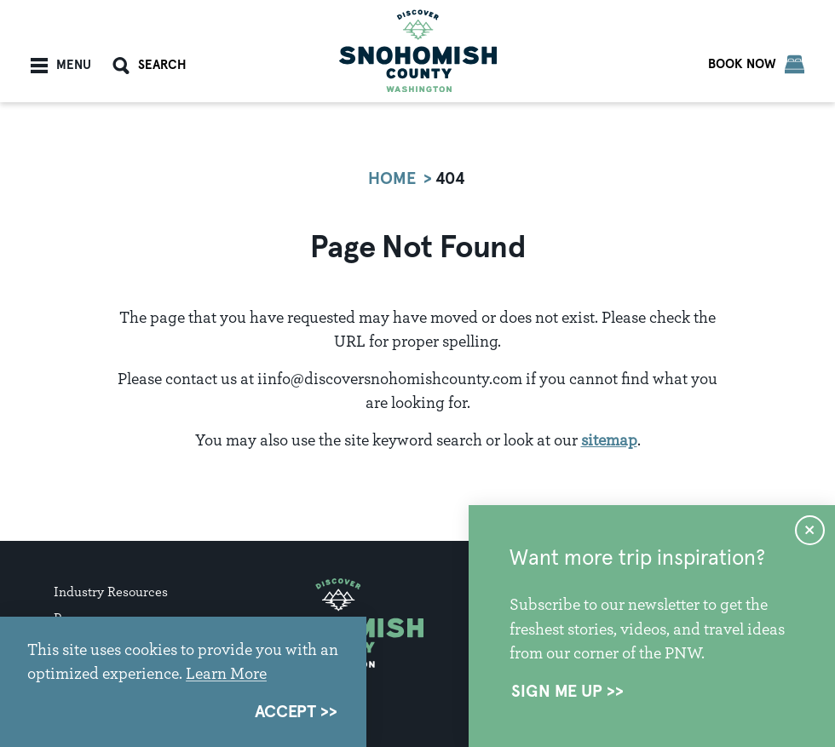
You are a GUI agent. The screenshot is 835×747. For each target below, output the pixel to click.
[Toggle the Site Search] (149, 65)
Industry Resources (111, 591)
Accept (285, 712)
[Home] (418, 50)
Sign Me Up (556, 691)
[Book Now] (756, 64)
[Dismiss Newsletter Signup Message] (810, 530)
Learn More (226, 673)
